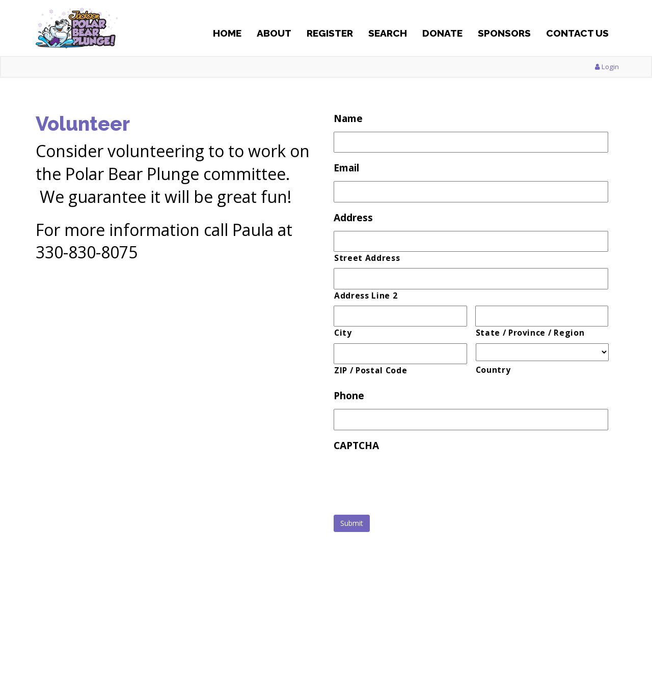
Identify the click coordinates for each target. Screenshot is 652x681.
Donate (442, 33)
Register (330, 33)
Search (387, 33)
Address (353, 218)
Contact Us (577, 33)
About (274, 33)
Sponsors (504, 33)
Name (348, 118)
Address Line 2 (365, 295)
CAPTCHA (356, 445)
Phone (349, 396)
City (343, 332)
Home (227, 33)
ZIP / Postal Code (370, 370)
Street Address (367, 257)
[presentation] (411, 478)
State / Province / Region (530, 332)
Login (607, 66)
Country (493, 369)
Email (346, 168)
